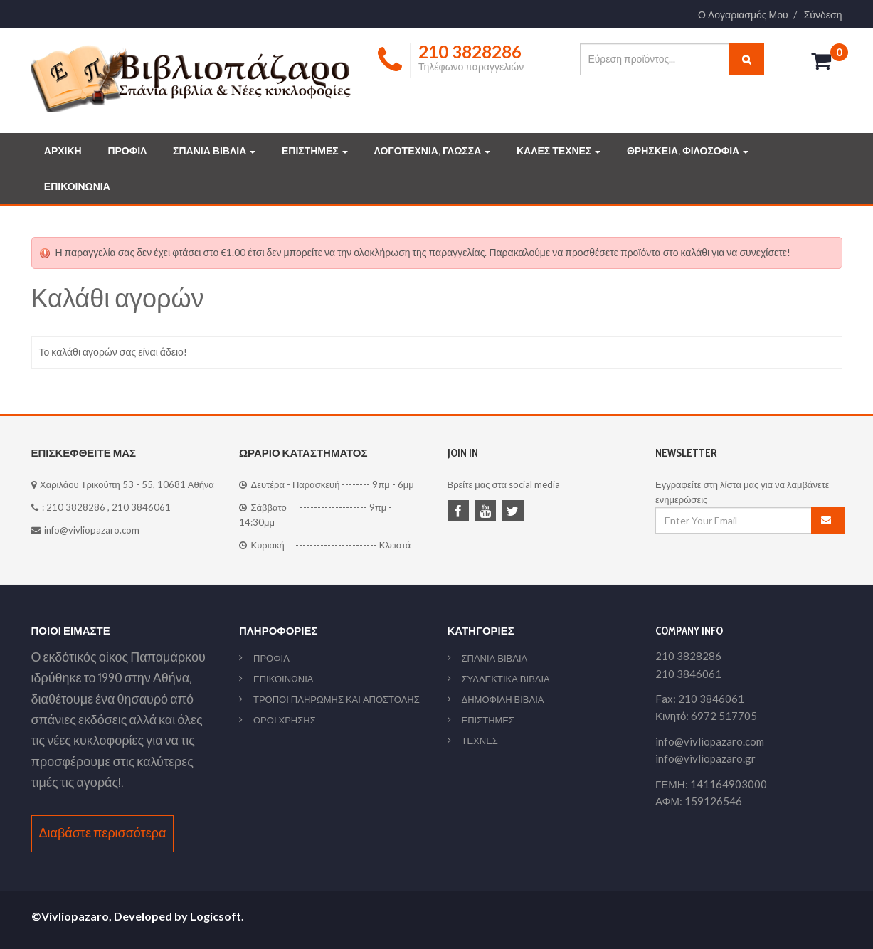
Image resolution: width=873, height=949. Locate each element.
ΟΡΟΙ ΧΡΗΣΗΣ (284, 720)
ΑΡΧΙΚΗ (63, 150)
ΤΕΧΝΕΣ (480, 740)
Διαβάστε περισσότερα (102, 833)
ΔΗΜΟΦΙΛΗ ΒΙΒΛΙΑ (503, 699)
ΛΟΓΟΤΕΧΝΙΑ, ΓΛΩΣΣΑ (432, 150)
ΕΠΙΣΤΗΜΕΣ (315, 150)
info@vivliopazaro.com (91, 530)
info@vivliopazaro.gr (705, 758)
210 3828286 (75, 507)
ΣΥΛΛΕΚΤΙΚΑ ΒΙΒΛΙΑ (506, 678)
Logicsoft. (217, 916)
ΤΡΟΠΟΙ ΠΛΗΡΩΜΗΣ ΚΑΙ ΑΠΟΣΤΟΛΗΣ (336, 699)
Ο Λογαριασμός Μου (743, 15)
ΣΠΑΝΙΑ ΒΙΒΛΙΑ (214, 150)
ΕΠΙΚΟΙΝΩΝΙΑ (77, 186)
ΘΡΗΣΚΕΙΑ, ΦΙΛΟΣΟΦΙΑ (687, 150)
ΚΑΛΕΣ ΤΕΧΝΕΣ (558, 150)
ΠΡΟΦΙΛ (127, 150)
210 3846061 (141, 507)
